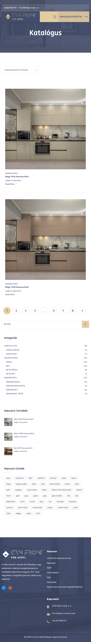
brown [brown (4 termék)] (67, 484)
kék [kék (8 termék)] (68, 496)
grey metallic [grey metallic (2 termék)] (57, 496)
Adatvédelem (53, 572)
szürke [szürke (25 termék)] (49, 508)
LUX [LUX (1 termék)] (76, 496)
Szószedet (51, 582)
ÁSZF (49, 568)
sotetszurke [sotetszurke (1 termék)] (37, 508)
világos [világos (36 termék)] (18, 514)
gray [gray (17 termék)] (26, 496)
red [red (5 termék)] (50, 502)
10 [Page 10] (73, 310)
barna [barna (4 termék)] (73, 478)
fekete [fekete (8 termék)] (79, 490)
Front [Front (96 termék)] (9, 496)
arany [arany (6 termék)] (64, 478)
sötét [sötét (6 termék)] (75, 508)
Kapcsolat (51, 563)
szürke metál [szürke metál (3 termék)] (63, 508)
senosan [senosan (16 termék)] (10, 508)
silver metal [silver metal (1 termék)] (22, 508)
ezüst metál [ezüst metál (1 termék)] (32, 490)
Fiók (48, 577)
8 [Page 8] (54, 310)
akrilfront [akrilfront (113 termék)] (41, 478)
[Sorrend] (20, 70)
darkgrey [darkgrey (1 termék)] (18, 490)
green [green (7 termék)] (35, 496)
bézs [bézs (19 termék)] (77, 484)
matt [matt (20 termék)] (22, 502)
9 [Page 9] (63, 310)
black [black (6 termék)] (34, 484)
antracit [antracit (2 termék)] (53, 478)
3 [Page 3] (25, 310)
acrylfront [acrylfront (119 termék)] (20, 478)
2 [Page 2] (16, 310)
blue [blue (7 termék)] (43, 484)
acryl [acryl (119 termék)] (8, 478)
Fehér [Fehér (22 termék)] (44, 490)
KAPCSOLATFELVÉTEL (73, 16)
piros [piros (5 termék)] (41, 502)
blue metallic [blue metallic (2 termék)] (55, 484)
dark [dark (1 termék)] (8, 490)
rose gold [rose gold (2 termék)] (60, 502)
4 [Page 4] (35, 310)
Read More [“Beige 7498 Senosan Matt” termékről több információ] (9, 294)
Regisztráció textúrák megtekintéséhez (64, 587)
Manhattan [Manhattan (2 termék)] (11, 502)
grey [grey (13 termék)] (45, 496)
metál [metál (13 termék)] (32, 502)
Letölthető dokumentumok (59, 558)
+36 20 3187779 (59, 621)
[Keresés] (85, 324)
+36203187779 (10, 8)
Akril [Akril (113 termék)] (30, 478)
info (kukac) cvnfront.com (63, 613)
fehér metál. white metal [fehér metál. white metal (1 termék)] (61, 490)
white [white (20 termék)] (28, 514)
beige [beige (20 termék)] (9, 484)
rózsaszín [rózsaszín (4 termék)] (72, 502)
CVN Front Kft (32, 637)
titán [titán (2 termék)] (8, 514)
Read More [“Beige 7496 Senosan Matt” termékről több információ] (9, 184)
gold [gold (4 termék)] (17, 496)
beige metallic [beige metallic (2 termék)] (21, 484)
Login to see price (13, 180)
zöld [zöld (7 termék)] (37, 514)
